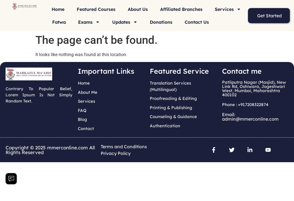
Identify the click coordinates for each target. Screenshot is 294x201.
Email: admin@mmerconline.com (250, 117)
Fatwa (59, 22)
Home (58, 9)
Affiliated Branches (181, 9)
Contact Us (197, 22)
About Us (138, 9)
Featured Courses (96, 9)
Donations (161, 22)
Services (228, 9)
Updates (125, 22)
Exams (89, 22)
